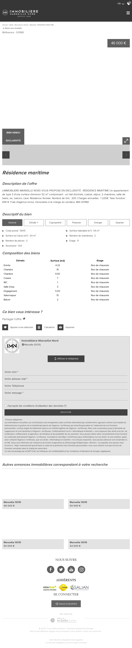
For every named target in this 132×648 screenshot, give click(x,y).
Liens (72, 631)
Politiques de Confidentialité (52, 451)
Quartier (120, 222)
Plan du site (35, 631)
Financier (76, 222)
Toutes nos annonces (91, 631)
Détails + (33, 222)
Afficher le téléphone (66, 358)
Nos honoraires (63, 631)
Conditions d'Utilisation (80, 451)
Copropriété (55, 222)
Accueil (5, 25)
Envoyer (66, 412)
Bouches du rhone (21, 25)
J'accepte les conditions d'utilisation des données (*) (36, 405)
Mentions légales (48, 631)
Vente (11, 25)
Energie (98, 222)
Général (12, 222)
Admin (79, 631)
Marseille (33, 25)
